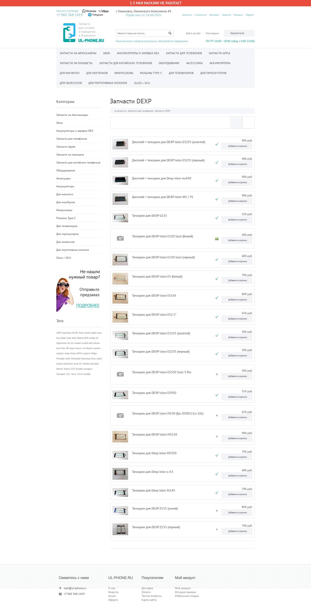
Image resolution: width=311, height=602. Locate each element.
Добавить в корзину (237, 146)
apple (93, 333)
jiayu (72, 348)
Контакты (187, 14)
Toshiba (85, 364)
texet (76, 364)
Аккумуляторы (219, 63)
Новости (113, 592)
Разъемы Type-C (151, 73)
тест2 (80, 374)
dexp (74, 338)
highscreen (61, 343)
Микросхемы (123, 73)
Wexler (59, 369)
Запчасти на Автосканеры (78, 53)
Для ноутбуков (97, 73)
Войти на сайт (193, 33)
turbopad (94, 364)
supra (99, 358)
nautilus (60, 353)
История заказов (185, 592)
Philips (94, 353)
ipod (58, 348)
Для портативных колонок (107, 83)
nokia (66, 353)
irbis (63, 348)
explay (92, 338)
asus (99, 333)
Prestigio (60, 358)
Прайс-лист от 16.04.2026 (143, 15)
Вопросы (238, 14)
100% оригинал (63, 333)
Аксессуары (194, 63)
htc (72, 343)
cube (68, 338)
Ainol (81, 333)
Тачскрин (60, 374)
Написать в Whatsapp (67, 10)
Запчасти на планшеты (76, 63)
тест (68, 374)
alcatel (87, 333)
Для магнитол (70, 73)
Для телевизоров (181, 73)
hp (68, 343)
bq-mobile (61, 338)
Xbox (106, 53)
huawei (77, 343)
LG (83, 348)
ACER (75, 333)
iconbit (85, 343)
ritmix (67, 358)
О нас (111, 588)
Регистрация (212, 33)
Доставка (214, 14)
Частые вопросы (151, 596)
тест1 (73, 374)
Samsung (85, 358)
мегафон (88, 369)
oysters (86, 353)
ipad (91, 343)
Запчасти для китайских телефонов (125, 63)
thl (80, 364)
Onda (72, 353)
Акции (112, 596)
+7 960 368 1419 (69, 15)
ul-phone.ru (120, 110)
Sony (93, 358)
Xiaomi (67, 369)
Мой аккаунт (183, 588)
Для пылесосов (71, 83)
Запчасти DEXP (162, 110)
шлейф (86, 374)
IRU (67, 348)
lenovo (78, 348)
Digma (80, 338)
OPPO (79, 353)
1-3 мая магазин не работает (155, 3)
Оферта (249, 14)
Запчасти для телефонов (184, 53)
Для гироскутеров (213, 73)
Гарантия (226, 14)
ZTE (73, 369)
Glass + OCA (142, 83)
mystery (96, 348)
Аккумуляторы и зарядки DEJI (138, 53)
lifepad (89, 348)
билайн (79, 369)
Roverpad (75, 358)
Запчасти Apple (219, 53)
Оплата (146, 592)
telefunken (68, 364)
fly (97, 338)
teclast (59, 364)
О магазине (200, 14)
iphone (96, 343)
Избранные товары (187, 596)
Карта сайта (149, 600)
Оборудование (169, 63)
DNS (86, 338)
